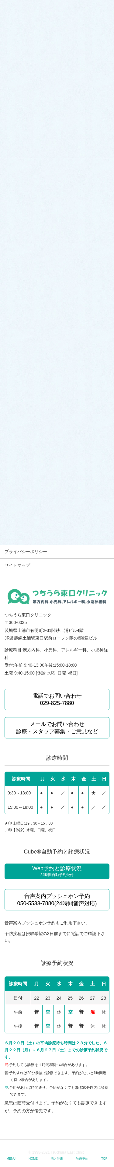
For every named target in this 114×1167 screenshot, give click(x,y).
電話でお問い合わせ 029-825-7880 (57, 699)
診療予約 (82, 1158)
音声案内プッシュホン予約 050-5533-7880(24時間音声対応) (57, 899)
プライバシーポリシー (26, 551)
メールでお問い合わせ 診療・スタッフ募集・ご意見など (57, 727)
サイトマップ (17, 565)
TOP (104, 1158)
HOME (33, 1158)
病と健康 (57, 1158)
